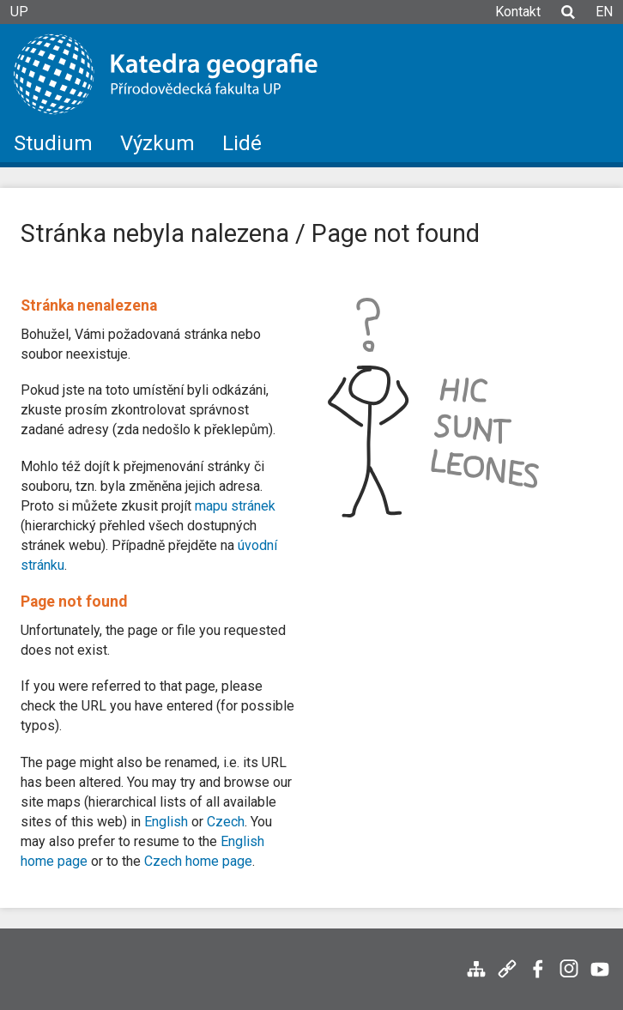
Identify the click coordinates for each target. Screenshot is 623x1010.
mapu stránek (235, 506)
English (166, 821)
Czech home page (198, 861)
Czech (226, 821)
